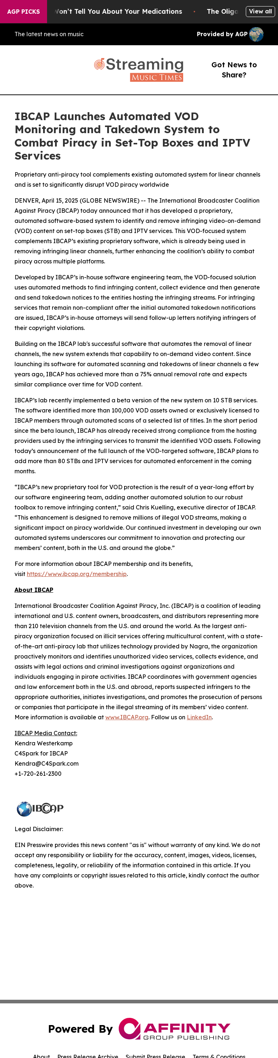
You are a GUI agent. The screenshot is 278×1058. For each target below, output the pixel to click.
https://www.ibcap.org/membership (77, 573)
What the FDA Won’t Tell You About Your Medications (101, 11)
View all (260, 11)
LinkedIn (199, 717)
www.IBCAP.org (126, 717)
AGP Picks (23, 11)
